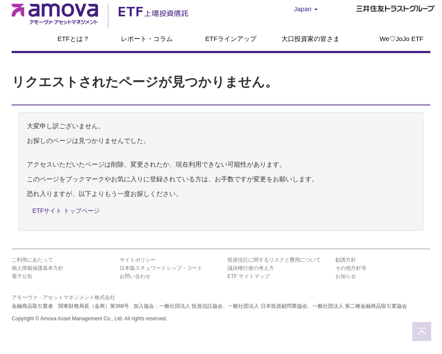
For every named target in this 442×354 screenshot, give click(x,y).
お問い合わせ (135, 276)
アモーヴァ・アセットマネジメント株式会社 (63, 297)
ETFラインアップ (230, 38)
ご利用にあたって (32, 260)
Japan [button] (306, 9)
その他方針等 (350, 268)
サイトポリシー (138, 260)
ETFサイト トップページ (66, 210)
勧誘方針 (345, 260)
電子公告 (22, 276)
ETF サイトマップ (248, 276)
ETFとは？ (73, 38)
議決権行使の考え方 (250, 268)
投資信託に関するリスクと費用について (274, 260)
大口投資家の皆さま (310, 38)
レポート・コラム (147, 38)
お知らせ (345, 276)
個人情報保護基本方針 (37, 268)
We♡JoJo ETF (401, 38)
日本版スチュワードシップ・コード (161, 268)
